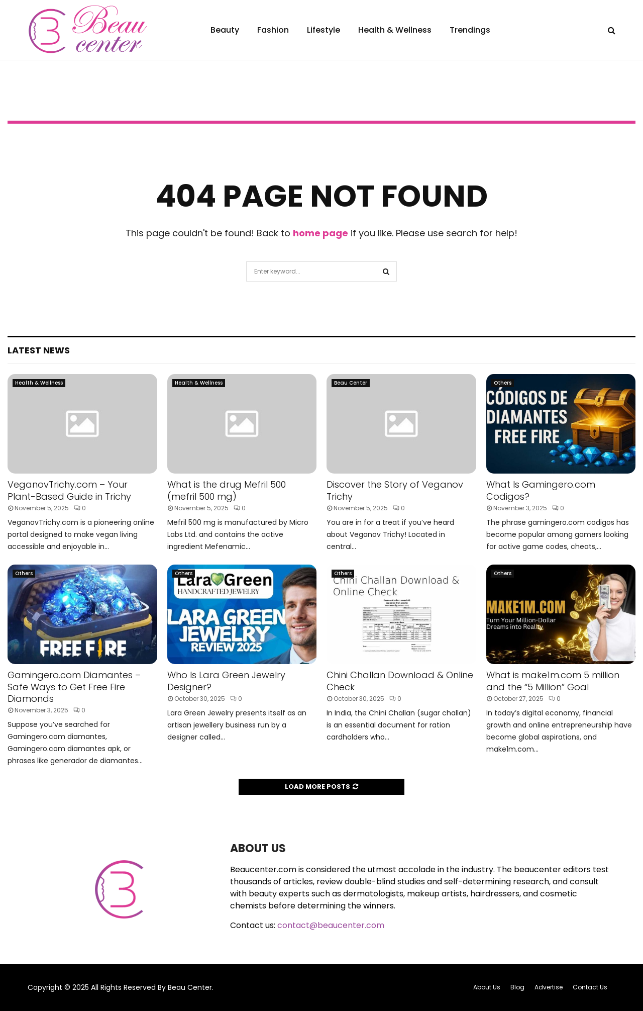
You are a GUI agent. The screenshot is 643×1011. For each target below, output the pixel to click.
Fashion (273, 30)
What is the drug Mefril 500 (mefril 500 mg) (226, 490)
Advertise (548, 987)
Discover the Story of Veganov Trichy (395, 490)
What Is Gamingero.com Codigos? (540, 490)
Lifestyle (323, 30)
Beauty (224, 30)
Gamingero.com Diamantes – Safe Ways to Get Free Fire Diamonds (74, 687)
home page (320, 233)
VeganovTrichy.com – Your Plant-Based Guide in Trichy (69, 490)
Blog (517, 987)
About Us (486, 987)
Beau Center (350, 383)
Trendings (470, 30)
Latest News (39, 350)
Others (502, 383)
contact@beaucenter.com (330, 925)
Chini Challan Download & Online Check (400, 681)
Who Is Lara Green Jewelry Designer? (226, 681)
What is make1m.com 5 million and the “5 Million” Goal (552, 681)
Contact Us (590, 987)
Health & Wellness (395, 30)
